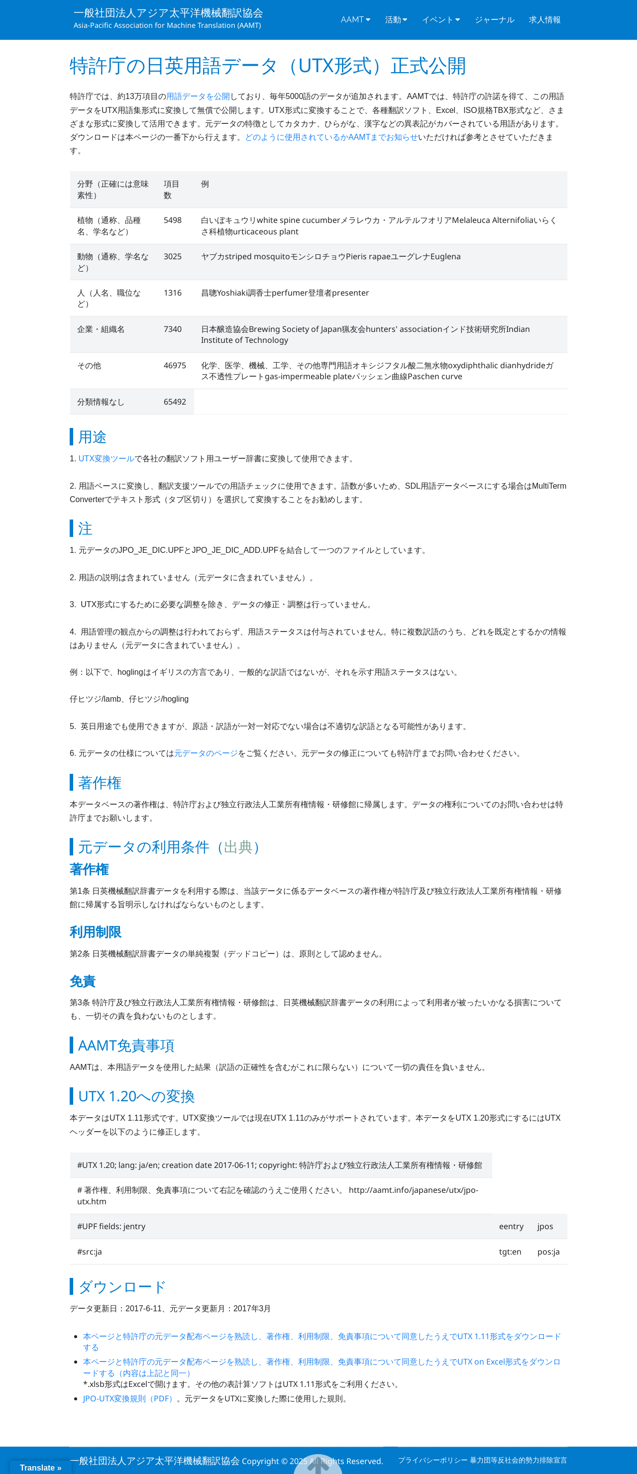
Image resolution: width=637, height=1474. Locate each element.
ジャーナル (495, 19)
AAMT (352, 19)
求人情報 (545, 19)
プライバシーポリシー (434, 1460)
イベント (438, 19)
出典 (238, 846)
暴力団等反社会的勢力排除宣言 (518, 1460)
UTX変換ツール (106, 458)
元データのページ (206, 753)
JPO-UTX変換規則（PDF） (130, 1398)
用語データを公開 (198, 96)
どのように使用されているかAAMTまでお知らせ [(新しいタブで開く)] (331, 137)
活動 (393, 19)
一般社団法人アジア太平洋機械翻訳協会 (168, 12)
